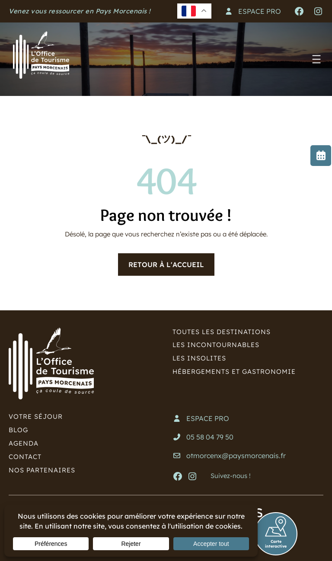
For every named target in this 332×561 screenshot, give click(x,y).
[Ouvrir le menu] (316, 59)
